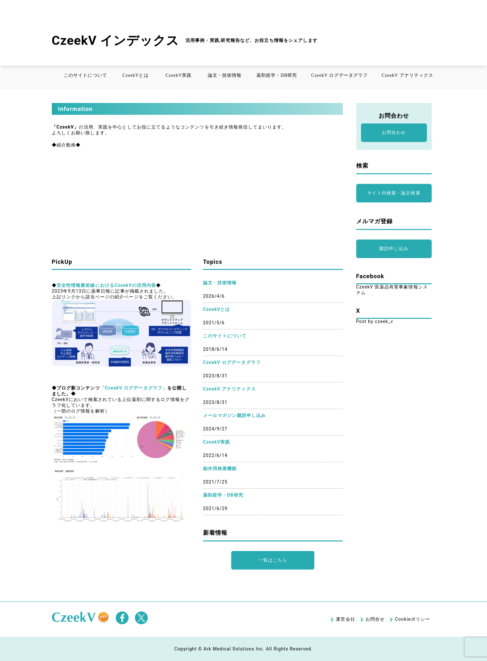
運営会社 (345, 619)
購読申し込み (393, 248)
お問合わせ (394, 132)
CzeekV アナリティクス (408, 75)
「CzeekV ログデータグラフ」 (133, 387)
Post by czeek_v (374, 321)
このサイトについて (85, 75)
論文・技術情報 (225, 75)
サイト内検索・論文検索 (393, 192)
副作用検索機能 (220, 468)
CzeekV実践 (178, 75)
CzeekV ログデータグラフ (339, 75)
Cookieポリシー (412, 619)
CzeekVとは (135, 75)
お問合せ (375, 619)
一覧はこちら (272, 560)
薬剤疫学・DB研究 (276, 75)
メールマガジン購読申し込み (234, 415)
